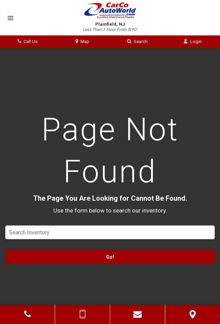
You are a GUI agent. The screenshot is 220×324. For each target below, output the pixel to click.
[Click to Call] (27, 314)
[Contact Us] (137, 314)
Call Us (27, 41)
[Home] (110, 10)
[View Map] (192, 314)
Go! (110, 257)
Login (192, 41)
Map (82, 41)
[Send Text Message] (82, 314)
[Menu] (10, 18)
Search (137, 41)
